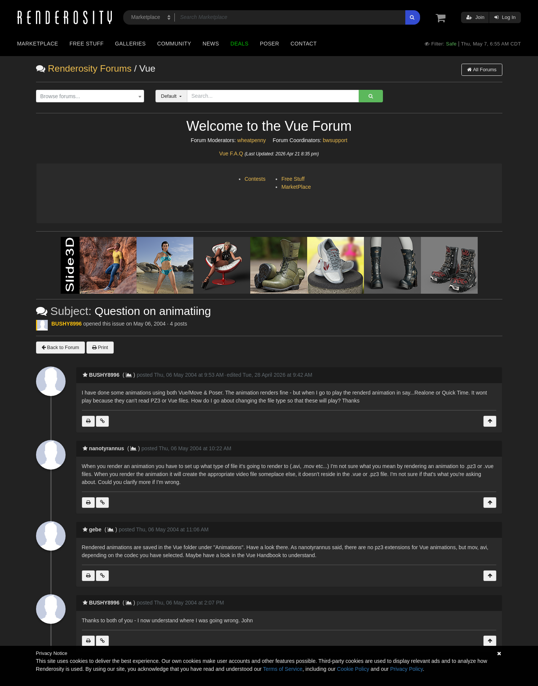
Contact (303, 44)
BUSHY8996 (67, 324)
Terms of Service (283, 669)
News (210, 44)
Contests (255, 179)
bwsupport (335, 140)
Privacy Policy (406, 669)
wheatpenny (251, 140)
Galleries (130, 44)
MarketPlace (296, 187)
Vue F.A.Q (231, 153)
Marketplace (37, 44)
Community (174, 44)
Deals (240, 44)
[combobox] (90, 96)
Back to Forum (60, 347)
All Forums (481, 69)
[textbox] (88, 96)
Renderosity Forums (90, 68)
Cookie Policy (353, 669)
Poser (269, 44)
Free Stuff (86, 44)
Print (100, 347)
